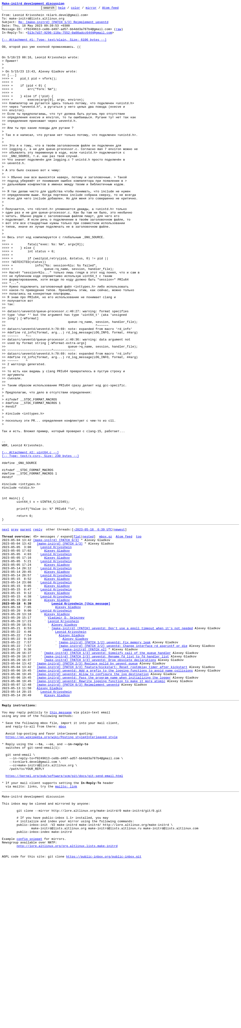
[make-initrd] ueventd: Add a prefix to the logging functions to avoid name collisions (115, 802)
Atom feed (117, 9)
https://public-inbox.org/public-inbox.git (103, 1023)
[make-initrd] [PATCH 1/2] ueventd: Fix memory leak (105, 768)
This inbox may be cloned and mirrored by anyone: (46, 959)
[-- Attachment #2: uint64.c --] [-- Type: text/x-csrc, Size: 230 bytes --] (40, 544)
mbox (62, 868)
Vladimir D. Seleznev (66, 739)
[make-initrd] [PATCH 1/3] (60, 650)
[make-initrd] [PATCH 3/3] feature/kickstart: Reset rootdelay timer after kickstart (112, 798)
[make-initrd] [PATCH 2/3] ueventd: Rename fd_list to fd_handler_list (106, 785)
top (138, 641)
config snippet (29, 1002)
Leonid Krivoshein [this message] (81, 722)
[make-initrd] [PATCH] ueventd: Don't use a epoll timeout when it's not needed (122, 751)
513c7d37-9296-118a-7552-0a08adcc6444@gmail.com (70, 38)
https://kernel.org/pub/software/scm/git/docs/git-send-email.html (64, 927)
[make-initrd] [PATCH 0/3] (56, 646)
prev (14, 633)
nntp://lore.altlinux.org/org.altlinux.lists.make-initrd (66, 1010)
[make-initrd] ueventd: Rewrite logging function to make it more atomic (101, 815)
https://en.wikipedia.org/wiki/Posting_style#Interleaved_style (62, 881)
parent (25, 633)
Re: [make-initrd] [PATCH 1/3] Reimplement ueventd (63, 25)
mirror (98, 9)
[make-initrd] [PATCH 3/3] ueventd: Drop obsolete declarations (100, 789)
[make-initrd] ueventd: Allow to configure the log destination (93, 806)
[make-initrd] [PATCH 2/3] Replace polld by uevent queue (87, 794)
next (5, 633)
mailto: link (66, 940)
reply (37, 633)
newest (119, 633)
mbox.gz (105, 641)
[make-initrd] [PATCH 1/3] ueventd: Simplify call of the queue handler (107, 781)
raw (118, 34)
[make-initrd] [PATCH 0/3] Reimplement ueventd (78, 819)
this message (61, 851)
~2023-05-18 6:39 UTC (92, 633)
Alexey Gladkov (57, 658)
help (69, 9)
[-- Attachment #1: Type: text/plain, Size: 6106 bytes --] (54, 46)
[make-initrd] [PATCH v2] (84, 777)
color (82, 9)
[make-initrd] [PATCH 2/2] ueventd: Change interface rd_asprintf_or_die (123, 773)
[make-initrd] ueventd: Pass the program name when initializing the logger (104, 811)
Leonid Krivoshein (56, 654)
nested (88, 641)
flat (77, 641)
